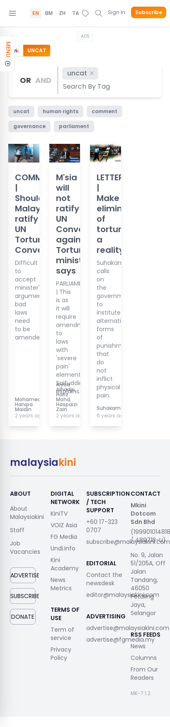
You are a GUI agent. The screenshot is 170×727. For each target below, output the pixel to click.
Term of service (62, 633)
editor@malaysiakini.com (122, 595)
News (138, 646)
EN (35, 13)
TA (75, 13)
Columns (144, 658)
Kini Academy (65, 564)
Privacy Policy (61, 653)
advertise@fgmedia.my (120, 639)
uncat (81, 73)
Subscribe (148, 12)
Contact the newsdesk (104, 579)
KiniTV (59, 513)
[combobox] (87, 86)
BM (49, 13)
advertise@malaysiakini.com (127, 628)
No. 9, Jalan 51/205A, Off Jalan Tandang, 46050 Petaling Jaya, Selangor (148, 584)
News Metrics (61, 584)
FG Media (64, 537)
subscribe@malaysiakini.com (128, 542)
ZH (62, 13)
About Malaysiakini (27, 512)
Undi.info (63, 548)
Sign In (116, 12)
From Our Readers (144, 673)
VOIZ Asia (64, 525)
